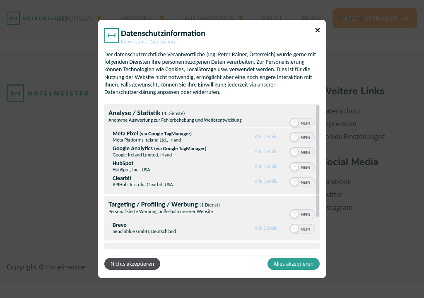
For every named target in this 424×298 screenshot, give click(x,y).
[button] (294, 123)
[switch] (302, 122)
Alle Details (266, 136)
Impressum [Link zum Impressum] (133, 41)
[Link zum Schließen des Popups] (318, 30)
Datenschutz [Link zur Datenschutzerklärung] (162, 41)
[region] (212, 176)
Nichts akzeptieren (132, 263)
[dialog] (212, 149)
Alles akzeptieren (293, 263)
